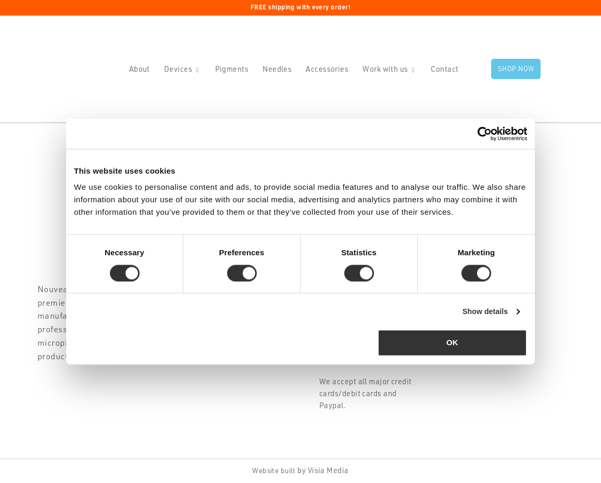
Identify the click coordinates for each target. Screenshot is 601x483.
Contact (444, 69)
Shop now (516, 70)
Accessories (327, 69)
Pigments (232, 69)
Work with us (385, 69)
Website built (274, 472)
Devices (178, 69)
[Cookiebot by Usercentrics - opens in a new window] (481, 133)
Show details (483, 311)
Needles (277, 69)
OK (452, 343)
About (139, 69)
